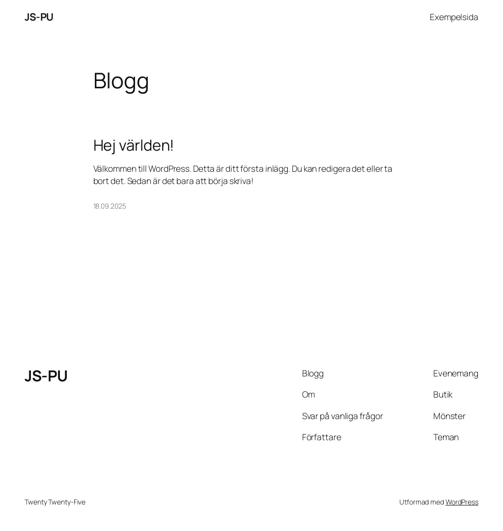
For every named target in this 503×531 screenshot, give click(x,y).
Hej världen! (134, 145)
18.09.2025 (109, 206)
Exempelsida (454, 17)
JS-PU (39, 17)
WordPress (462, 501)
